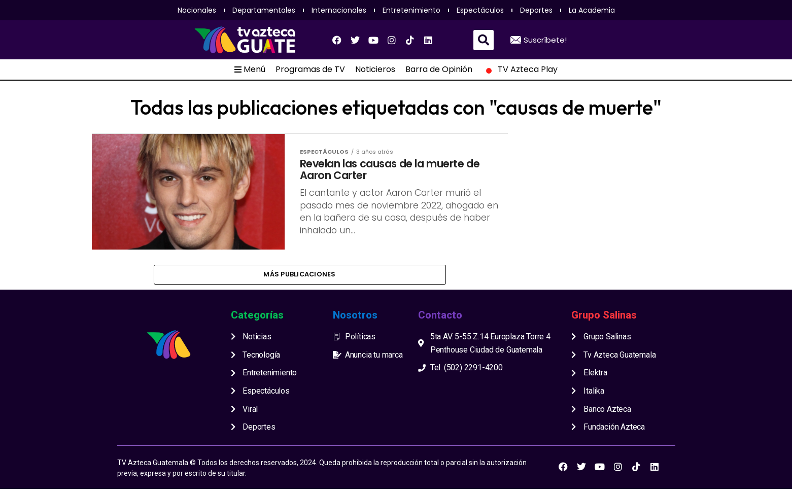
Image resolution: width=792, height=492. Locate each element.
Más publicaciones (299, 275)
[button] (483, 40)
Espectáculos (480, 10)
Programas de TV (310, 69)
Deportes (536, 10)
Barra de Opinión (438, 69)
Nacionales (197, 10)
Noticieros (375, 69)
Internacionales (339, 10)
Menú (249, 69)
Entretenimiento (411, 10)
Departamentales (263, 10)
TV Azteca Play (520, 69)
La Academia (592, 10)
